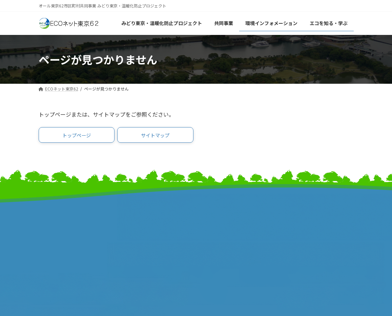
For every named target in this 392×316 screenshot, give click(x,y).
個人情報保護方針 (303, 228)
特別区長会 (132, 225)
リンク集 (293, 214)
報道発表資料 (54, 239)
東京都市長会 (135, 218)
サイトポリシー (300, 221)
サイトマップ (298, 207)
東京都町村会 (135, 232)
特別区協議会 (216, 225)
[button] (77, 136)
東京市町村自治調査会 (226, 218)
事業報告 (49, 246)
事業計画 (49, 232)
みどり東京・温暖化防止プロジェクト (74, 222)
